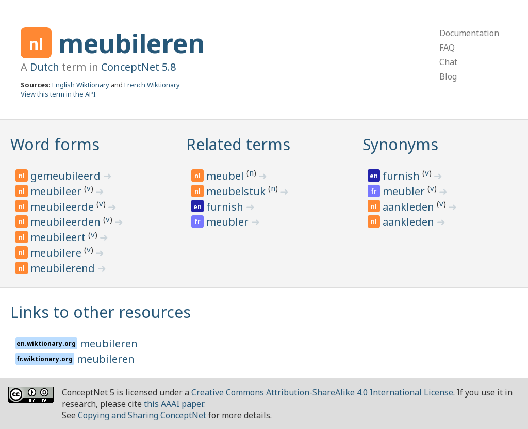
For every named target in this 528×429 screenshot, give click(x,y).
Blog (448, 76)
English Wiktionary (80, 84)
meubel (226, 176)
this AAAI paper (173, 403)
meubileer (57, 191)
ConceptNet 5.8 (138, 67)
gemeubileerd (66, 176)
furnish (226, 207)
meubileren (131, 43)
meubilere (57, 253)
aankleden (410, 207)
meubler (228, 222)
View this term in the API (58, 94)
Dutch (44, 67)
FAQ (447, 47)
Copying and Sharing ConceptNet (142, 415)
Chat (448, 62)
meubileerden (66, 222)
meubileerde (63, 207)
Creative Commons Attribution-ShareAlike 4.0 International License (322, 392)
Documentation (469, 33)
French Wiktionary (152, 84)
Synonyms (400, 144)
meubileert (59, 237)
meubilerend (63, 268)
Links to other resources (100, 312)
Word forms (55, 144)
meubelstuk (237, 191)
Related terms (238, 144)
